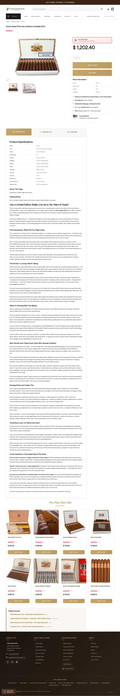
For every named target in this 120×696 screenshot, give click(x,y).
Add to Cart (18, 552)
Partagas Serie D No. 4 (82, 683)
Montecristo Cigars (40, 650)
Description (19, 131)
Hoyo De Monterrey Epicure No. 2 (38, 683)
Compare (72, 132)
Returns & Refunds (68, 650)
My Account (66, 659)
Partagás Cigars (39, 656)
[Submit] (101, 9)
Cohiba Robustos (94, 683)
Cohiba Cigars (39, 646)
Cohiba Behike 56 (105, 683)
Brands (93, 650)
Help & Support (67, 643)
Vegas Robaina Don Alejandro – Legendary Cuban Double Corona (30, 618)
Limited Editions (39, 659)
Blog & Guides (94, 646)
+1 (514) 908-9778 (13, 654)
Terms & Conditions (93, 16)
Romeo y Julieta (39, 653)
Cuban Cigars (36, 16)
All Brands (38, 663)
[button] (108, 9)
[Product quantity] (76, 57)
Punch (23, 21)
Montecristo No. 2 (12, 683)
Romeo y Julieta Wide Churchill (66, 683)
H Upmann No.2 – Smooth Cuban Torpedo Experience (27, 626)
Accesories (57, 16)
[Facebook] (7, 662)
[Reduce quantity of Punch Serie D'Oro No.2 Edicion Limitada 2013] (74, 57)
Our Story (93, 643)
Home (26, 16)
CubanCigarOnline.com (16, 691)
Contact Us (94, 653)
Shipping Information (69, 646)
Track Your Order (67, 656)
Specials (68, 16)
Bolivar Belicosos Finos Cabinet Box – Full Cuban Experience (29, 622)
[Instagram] (12, 662)
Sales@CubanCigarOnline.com (16, 657)
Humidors (47, 16)
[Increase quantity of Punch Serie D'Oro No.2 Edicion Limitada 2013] (79, 57)
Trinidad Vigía (52, 683)
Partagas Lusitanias (54, 685)
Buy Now (92, 73)
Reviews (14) (45, 132)
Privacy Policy (94, 659)
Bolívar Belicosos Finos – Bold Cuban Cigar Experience (27, 614)
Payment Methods (68, 653)
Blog (76, 16)
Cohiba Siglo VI (23, 683)
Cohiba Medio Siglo (66, 685)
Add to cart (92, 65)
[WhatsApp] (16, 662)
